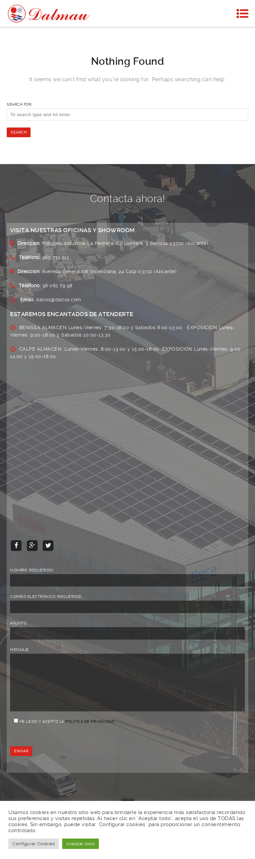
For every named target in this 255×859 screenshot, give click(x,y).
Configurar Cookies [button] (33, 843)
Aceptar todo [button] (80, 843)
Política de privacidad (89, 731)
